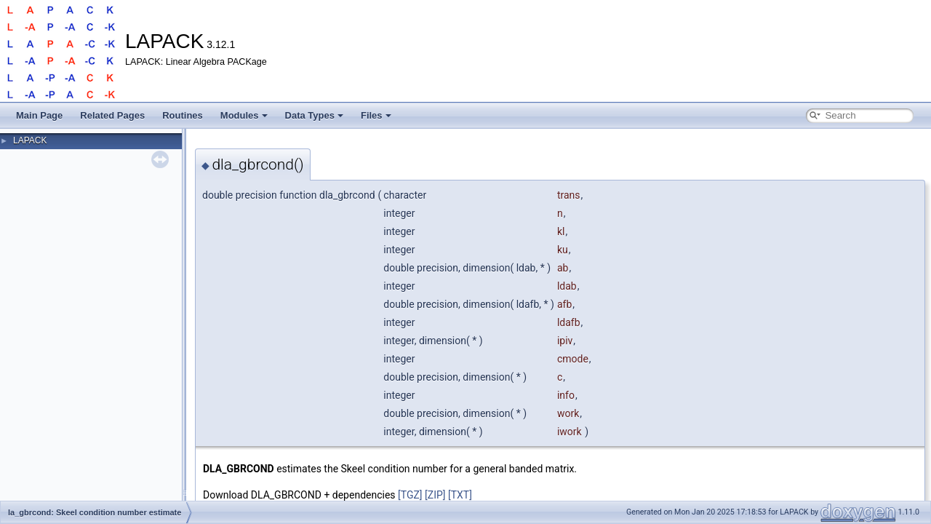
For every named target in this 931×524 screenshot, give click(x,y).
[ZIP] (435, 495)
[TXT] (460, 495)
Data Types (314, 115)
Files (376, 115)
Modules (244, 115)
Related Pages (112, 115)
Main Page (39, 115)
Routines (182, 115)
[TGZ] (410, 495)
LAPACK (30, 140)
